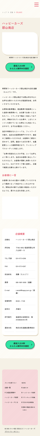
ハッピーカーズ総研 (11, 397)
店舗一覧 (8, 388)
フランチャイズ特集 (29, 397)
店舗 (11, 12)
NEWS (24, 383)
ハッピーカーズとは (11, 402)
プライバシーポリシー (12, 432)
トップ (4, 12)
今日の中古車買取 (28, 402)
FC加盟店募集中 (10, 392)
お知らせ (25, 388)
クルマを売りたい (11, 383)
